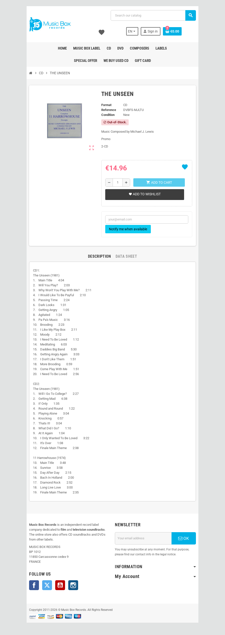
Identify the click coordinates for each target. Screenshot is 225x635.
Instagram (70, 585)
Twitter (44, 585)
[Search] (154, 15)
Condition (107, 115)
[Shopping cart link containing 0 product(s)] (175, 31)
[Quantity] (117, 182)
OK (186, 538)
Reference (108, 110)
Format (106, 105)
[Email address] (144, 538)
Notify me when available (127, 229)
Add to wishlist (144, 194)
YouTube (57, 585)
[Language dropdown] (135, 31)
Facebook (31, 585)
